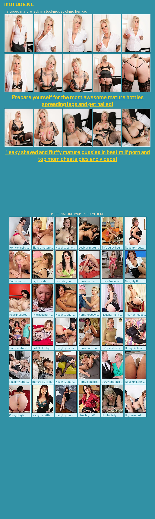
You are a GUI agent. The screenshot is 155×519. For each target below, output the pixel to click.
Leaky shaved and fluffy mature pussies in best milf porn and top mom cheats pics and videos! (77, 155)
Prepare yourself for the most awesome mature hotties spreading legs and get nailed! (78, 100)
